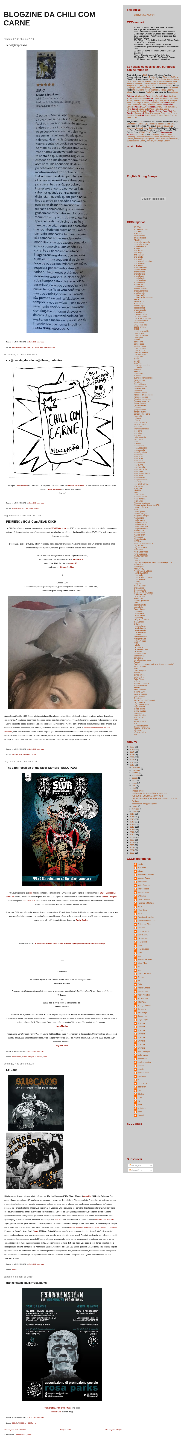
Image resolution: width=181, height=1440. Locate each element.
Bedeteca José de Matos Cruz (162, 124)
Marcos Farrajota (109, 897)
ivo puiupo (138, 439)
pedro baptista (140, 605)
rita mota (137, 634)
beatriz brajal (139, 308)
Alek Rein (138, 240)
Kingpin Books (173, 79)
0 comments (39, 342)
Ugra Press (156, 96)
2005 (132, 847)
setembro (136, 775)
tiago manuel (139, 707)
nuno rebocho (139, 579)
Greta (163, 79)
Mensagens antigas (114, 1430)
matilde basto (139, 533)
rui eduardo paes (141, 649)
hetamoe (15, 754)
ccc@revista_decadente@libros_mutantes (34, 360)
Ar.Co (136, 299)
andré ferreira (139, 274)
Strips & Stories (143, 102)
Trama (163, 90)
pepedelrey (138, 617)
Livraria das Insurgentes (162, 81)
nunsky (137, 581)
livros (136, 492)
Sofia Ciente (139, 679)
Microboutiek (140, 96)
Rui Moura (142, 1009)
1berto (140, 864)
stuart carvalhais (141, 685)
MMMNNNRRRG (141, 556)
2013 (132, 827)
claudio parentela (141, 335)
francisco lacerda (141, 397)
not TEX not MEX (141, 573)
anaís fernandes (140, 267)
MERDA (137, 541)
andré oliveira (139, 278)
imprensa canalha (141, 429)
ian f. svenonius (140, 422)
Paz (174, 111)
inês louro (138, 435)
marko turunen (140, 520)
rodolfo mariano (140, 637)
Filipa (140, 906)
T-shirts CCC (139, 692)
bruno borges (139, 312)
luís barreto (138, 501)
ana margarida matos (142, 261)
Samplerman (139, 656)
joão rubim (138, 475)
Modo (144, 105)
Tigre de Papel (150, 86)
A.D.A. (144, 107)
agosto (135, 778)
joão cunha (138, 465)
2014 (132, 824)
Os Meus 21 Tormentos (143, 592)
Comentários (135, 1170)
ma (139, 1101)
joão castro (138, 460)
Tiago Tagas (143, 1020)
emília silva (138, 374)
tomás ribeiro (139, 709)
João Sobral (142, 942)
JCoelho (137, 444)
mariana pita (139, 518)
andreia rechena (140, 289)
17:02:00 (31, 1264)
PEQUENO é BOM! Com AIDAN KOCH (31, 521)
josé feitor (138, 482)
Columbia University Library (147, 136)
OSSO (148, 132)
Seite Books (132, 117)
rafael (140, 1111)
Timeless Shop (139, 100)
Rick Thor (59, 1219)
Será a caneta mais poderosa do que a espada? (154, 664)
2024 (132, 752)
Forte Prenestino (134, 105)
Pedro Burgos (139, 609)
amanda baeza (140, 246)
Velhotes (174, 92)
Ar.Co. (139, 122)
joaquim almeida (141, 480)
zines (136, 734)
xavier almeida (34, 508)
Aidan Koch (77, 559)
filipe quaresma (140, 393)
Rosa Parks (56, 1412)
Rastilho (152, 77)
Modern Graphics (171, 100)
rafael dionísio (139, 628)
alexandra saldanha (142, 242)
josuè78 (141, 1094)
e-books (137, 369)
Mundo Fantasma (152, 90)
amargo (137, 248)
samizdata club (140, 654)
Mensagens (135, 1165)
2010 (132, 835)
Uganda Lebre (140, 715)
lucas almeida (139, 499)
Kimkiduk (138, 490)
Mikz (139, 966)
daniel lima (138, 342)
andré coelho (16, 1057)
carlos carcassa (140, 316)
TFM (162, 102)
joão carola (138, 458)
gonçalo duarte (140, 412)
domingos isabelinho (142, 365)
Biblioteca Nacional (135, 128)
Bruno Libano (143, 892)
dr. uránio (138, 367)
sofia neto (138, 681)
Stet (142, 86)
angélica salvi (139, 293)
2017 (132, 817)
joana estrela (139, 450)
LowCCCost (139, 494)
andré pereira (139, 282)
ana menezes (17, 347)
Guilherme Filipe (144, 924)
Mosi (136, 558)
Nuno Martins (62, 1026)
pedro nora (138, 611)
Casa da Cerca (150, 128)
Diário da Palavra (141, 352)
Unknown (141, 1023)
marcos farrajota (28, 1057)
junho (134, 783)
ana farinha (138, 257)
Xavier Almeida (21, 485)
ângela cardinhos (141, 291)
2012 (132, 829)
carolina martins (144, 1062)
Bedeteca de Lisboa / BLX (137, 124)
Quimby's (173, 115)
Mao (72, 567)
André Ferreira (144, 885)
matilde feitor (139, 535)
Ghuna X (137, 407)
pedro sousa (139, 613)
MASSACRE (139, 531)
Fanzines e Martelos (146, 903)
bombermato (143, 1058)
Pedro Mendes (144, 995)
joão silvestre (139, 477)
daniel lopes (139, 344)
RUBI (37, 347)
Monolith (87, 1196)
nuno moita (138, 575)
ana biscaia (138, 250)
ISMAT (142, 132)
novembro (136, 770)
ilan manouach (140, 424)
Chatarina (142, 896)
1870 (145, 75)
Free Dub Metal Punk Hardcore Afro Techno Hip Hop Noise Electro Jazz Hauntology (70, 943)
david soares (139, 350)
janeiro (135, 811)
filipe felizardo (139, 388)
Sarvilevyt (172, 96)
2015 (132, 822)
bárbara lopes (139, 306)
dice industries (140, 354)
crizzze (137, 340)
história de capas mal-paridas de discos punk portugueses (93, 1227)
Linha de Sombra (144, 81)
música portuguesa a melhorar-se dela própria (153, 562)
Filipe (140, 913)
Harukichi (138, 416)
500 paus (138, 231)
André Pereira (143, 889)
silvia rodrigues (140, 671)
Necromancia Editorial (143, 571)
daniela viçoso (140, 346)
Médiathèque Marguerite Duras (147, 139)
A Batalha (138, 233)
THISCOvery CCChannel (27, 1423)
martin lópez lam (28, 347)
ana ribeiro (138, 265)
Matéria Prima (138, 90)
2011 (132, 832)
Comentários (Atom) (23, 1435)
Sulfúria (137, 687)
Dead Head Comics (169, 113)
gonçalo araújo (140, 410)
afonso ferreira (140, 238)
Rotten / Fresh (140, 641)
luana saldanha (140, 497)
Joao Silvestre (143, 949)
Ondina (141, 977)
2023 (132, 755)
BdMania (175, 77)
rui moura (138, 651)
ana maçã (138, 259)
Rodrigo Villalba (144, 1005)
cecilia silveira (139, 327)
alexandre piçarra (141, 244)
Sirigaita (130, 86)
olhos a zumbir (140, 586)
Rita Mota (141, 1002)
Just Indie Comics (154, 105)
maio (134, 785)
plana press (139, 622)
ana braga (138, 253)
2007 (132, 842)
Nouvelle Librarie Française (146, 83)
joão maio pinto (140, 469)
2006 (132, 845)
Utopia (129, 92)
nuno (140, 1104)
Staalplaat (154, 102)
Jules (140, 952)
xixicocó (141, 1115)
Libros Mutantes (54, 489)
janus (136, 441)
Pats (136, 603)
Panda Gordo (139, 598)
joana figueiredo (140, 452)
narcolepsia (139, 567)
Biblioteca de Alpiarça (164, 126)
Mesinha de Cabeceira (104, 1219)
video (45, 1057)
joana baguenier (140, 448)
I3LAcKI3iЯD (143, 935)
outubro (135, 773)
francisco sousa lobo (142, 399)
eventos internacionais (20, 508)
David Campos (144, 899)
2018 (132, 814)
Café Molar (149, 109)
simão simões (139, 675)
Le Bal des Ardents (161, 98)
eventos (137, 376)
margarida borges (141, 516)
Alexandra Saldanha (146, 875)
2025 (132, 749)
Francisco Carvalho (146, 917)
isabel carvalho (140, 437)
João (140, 945)
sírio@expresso (16, 45)
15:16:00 (31, 503)
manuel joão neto (141, 507)
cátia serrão (139, 323)
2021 (132, 760)
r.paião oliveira (140, 626)
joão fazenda (139, 467)
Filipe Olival (142, 910)
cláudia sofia (139, 333)
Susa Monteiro (140, 690)
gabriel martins (140, 405)
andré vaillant (139, 287)
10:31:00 (31, 1417)
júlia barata (138, 486)
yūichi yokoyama (141, 726)
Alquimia (166, 77)
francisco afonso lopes (143, 395)
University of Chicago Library (157, 141)
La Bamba (173, 88)
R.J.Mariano (143, 998)
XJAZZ (137, 724)
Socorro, (170, 90)
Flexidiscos (131, 111)
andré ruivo (138, 284)
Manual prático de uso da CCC (146, 505)
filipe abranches (140, 386)
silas (136, 668)
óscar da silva (139, 596)
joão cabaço (139, 456)
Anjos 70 (73, 563)
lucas (140, 1097)
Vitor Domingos (144, 1051)
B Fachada (138, 303)
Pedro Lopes (143, 991)
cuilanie (141, 1069)
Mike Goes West (141, 552)
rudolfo (137, 645)
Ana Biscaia (142, 882)
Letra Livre (131, 81)
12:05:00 (31, 749)
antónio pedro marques (143, 297)
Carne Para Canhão (142, 318)
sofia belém (139, 677)
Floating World (163, 115)
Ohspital (137, 584)
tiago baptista (139, 702)
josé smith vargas (141, 484)
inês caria (138, 431)
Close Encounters (152, 113)
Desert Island (150, 115)
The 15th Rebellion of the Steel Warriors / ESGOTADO (41, 767)
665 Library (139, 134)
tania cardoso (139, 696)
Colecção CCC (140, 337)
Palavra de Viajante (167, 83)
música (137, 560)
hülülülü (137, 420)
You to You (150, 92)
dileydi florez (139, 357)
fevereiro (136, 809)
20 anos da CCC (141, 229)
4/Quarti (171, 102)
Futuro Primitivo (140, 403)
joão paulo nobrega (142, 473)
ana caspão (139, 255)
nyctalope (141, 1108)
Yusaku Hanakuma (142, 728)
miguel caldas (139, 545)
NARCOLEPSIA (144, 974)
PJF (139, 981)
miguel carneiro (140, 547)
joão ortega (138, 471)
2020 (132, 762)
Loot (139, 956)
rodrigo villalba (140, 639)
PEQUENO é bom (29, 754)
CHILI (136, 329)
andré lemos (139, 276)
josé (139, 1090)
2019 (132, 765)
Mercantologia (140, 539)
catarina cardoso (141, 320)
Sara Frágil (142, 1012)
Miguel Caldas (62, 1046)
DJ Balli (14, 1423)
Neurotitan (131, 102)
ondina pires (139, 588)
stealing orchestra (141, 683)
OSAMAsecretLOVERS (143, 594)
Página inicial (65, 1430)
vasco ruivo (138, 717)
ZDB (153, 88)
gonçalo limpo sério (142, 414)
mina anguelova (140, 554)
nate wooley (139, 569)
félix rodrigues (139, 384)
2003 (132, 853)
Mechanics (138, 537)
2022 (132, 757)
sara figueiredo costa (47, 347)
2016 (132, 819)
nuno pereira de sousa (143, 577)
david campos (139, 348)
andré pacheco (140, 280)
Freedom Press (133, 115)
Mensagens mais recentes (15, 1430)
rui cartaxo (138, 647)
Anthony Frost (161, 107)
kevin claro (138, 488)
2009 (132, 837)
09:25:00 (31, 1051)
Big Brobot (159, 100)
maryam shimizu (141, 528)
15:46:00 (31, 342)
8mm (36, 1231)
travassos (138, 713)
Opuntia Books (140, 590)
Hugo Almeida (143, 931)
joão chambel (139, 463)
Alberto (140, 871)
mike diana (138, 550)
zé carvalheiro (139, 732)
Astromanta (139, 301)
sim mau (137, 673)
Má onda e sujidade (142, 503)
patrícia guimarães (141, 601)
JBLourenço (142, 938)
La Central (141, 111)
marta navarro (139, 524)
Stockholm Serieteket (169, 139)
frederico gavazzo (141, 401)
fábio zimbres (139, 380)
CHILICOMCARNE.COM (144, 15)
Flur (158, 79)
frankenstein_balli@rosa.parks (26, 1282)
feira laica (138, 382)
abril (134, 788)
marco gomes (139, 511)
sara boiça (138, 658)
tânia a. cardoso (140, 694)
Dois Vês (137, 363)
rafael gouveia (140, 630)
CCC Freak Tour (140, 325)
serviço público (140, 666)
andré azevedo (140, 270)
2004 (132, 850)
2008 (132, 840)
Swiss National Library (136, 141)
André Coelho (82, 920)
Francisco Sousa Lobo (147, 921)
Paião (140, 984)
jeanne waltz (139, 446)
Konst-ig (138, 113)
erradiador (142, 1076)
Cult (154, 79)
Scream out (142, 1016)
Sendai (137, 662)
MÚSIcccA (38, 1057)
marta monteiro (140, 522)
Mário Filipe (142, 963)
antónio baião (139, 295)
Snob (137, 86)
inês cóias (138, 433)
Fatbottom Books (162, 109)
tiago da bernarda (141, 704)
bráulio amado (140, 310)
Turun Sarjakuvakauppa (137, 98)
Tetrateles (138, 698)
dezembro (136, 767)
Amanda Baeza (144, 878)
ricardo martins (140, 632)
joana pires (138, 454)
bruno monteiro (140, 314)
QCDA (136, 624)
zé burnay (138, 730)
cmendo (141, 1065)
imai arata (138, 427)
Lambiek (130, 107)
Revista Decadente (75, 485)
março (135, 806)
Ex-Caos (11, 1069)
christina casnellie (141, 331)
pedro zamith (139, 615)
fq (138, 1080)
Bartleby (140, 109)
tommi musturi (140, 711)
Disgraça (131, 88)
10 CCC (137, 227)
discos (14, 1270)
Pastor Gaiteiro (144, 988)
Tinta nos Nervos (164, 86)
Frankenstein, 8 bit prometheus (57, 1408)
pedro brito (138, 607)
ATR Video (142, 867)
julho (134, 780)
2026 (132, 747)
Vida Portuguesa (143, 88)
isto (30, 893)
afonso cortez (139, 236)
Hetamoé (64, 567)
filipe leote (138, 390)
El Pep (136, 371)
